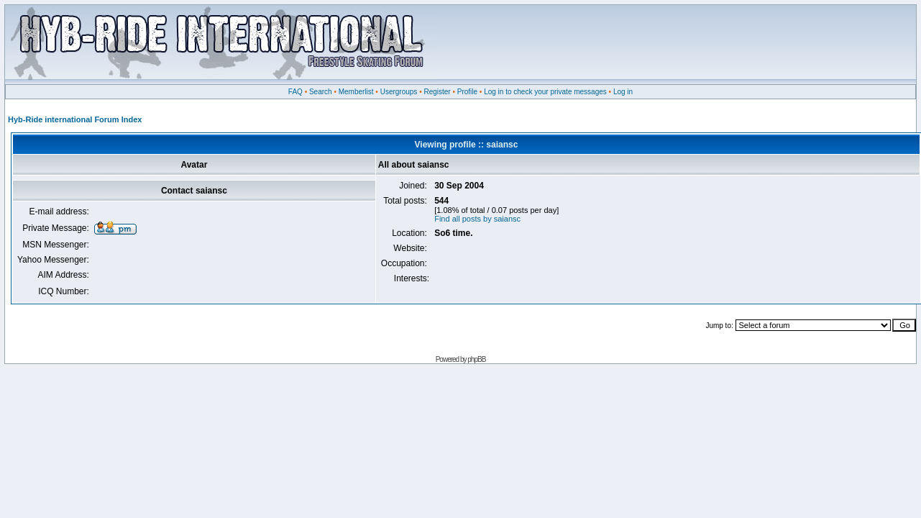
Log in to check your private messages (545, 92)
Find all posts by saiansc (477, 218)
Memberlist (356, 92)
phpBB (476, 359)
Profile (467, 92)
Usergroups (399, 92)
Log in (623, 92)
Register (436, 92)
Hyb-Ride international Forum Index (75, 119)
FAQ (295, 92)
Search (320, 92)
